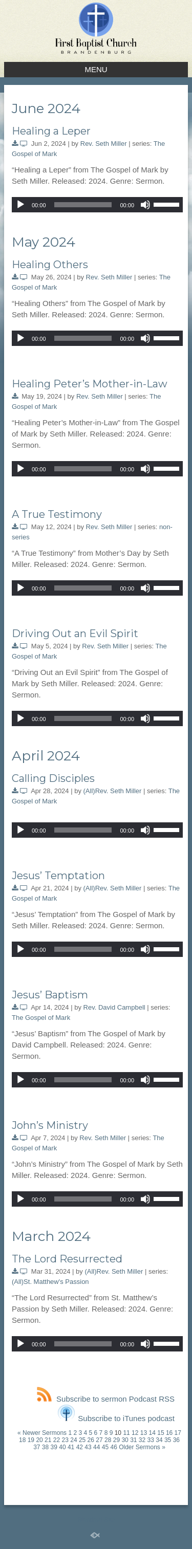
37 (36, 1447)
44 (96, 1447)
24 (73, 1440)
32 (142, 1440)
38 (45, 1447)
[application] (97, 204)
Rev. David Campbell (114, 1007)
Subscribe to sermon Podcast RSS (106, 1398)
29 (116, 1440)
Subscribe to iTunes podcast (116, 1418)
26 (91, 1440)
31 (133, 1440)
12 (135, 1432)
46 (113, 1447)
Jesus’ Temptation (58, 875)
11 (126, 1432)
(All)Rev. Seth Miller (112, 791)
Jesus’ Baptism (50, 995)
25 (82, 1440)
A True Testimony (57, 514)
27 (99, 1440)
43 (87, 1447)
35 (167, 1440)
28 (107, 1440)
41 (71, 1447)
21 (48, 1440)
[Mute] (145, 205)
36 (176, 1440)
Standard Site (96, 1519)
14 (152, 1432)
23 (65, 1440)
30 (124, 1440)
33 (150, 1440)
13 (143, 1432)
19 (31, 1440)
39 (54, 1447)
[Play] (20, 205)
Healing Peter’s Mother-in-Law (89, 384)
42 (79, 1447)
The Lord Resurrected (67, 1259)
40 (62, 1447)
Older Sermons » (142, 1447)
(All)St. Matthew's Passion (50, 1281)
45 (105, 1447)
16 (169, 1432)
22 (56, 1440)
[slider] (83, 204)
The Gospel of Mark (41, 1017)
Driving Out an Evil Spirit (75, 633)
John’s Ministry (50, 1125)
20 (39, 1440)
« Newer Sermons (42, 1432)
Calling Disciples (53, 778)
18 (22, 1440)
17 (178, 1432)
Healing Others (50, 264)
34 (159, 1440)
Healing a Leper (51, 131)
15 (160, 1432)
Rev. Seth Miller (103, 143)
